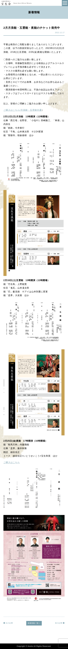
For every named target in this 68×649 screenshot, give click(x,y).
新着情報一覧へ (34, 623)
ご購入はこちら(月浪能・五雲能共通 (22, 110)
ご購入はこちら (11, 462)
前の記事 (60, 623)
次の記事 (8, 623)
